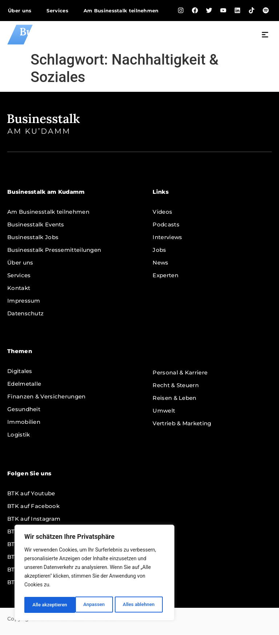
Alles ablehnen (87, 605)
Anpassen (42, 605)
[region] (94, 573)
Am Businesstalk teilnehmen (121, 10)
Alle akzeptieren (139, 605)
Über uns (19, 10)
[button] (265, 35)
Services (57, 10)
